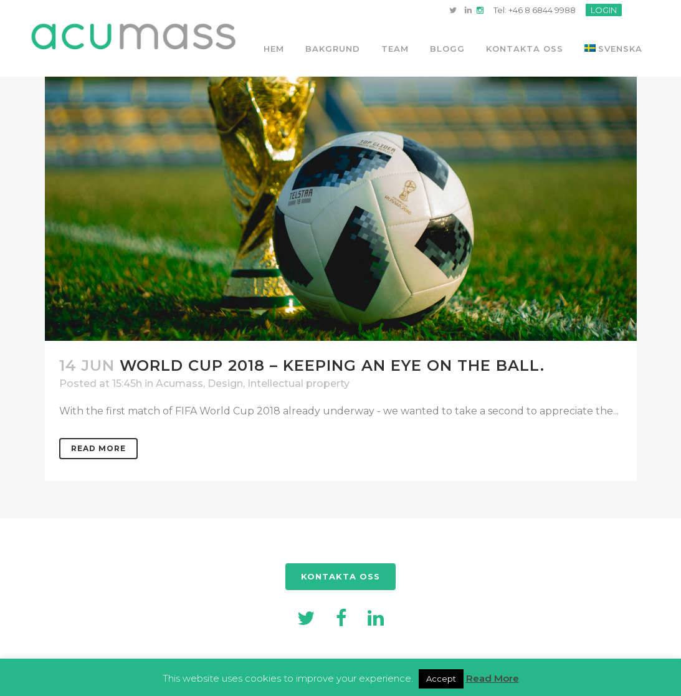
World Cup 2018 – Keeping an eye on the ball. (332, 365)
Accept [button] (441, 679)
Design (225, 383)
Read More (98, 448)
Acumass (179, 383)
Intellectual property (298, 383)
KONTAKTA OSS (340, 576)
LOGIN (604, 10)
